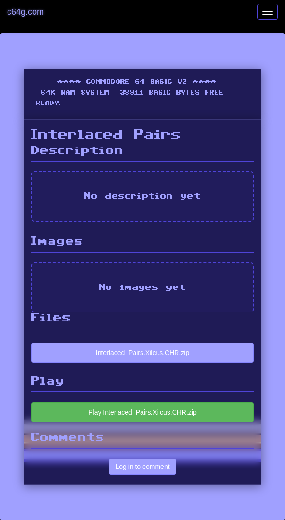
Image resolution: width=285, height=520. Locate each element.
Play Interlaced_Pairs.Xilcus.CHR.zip (142, 412)
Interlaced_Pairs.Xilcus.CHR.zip (142, 352)
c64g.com (25, 12)
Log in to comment (142, 466)
